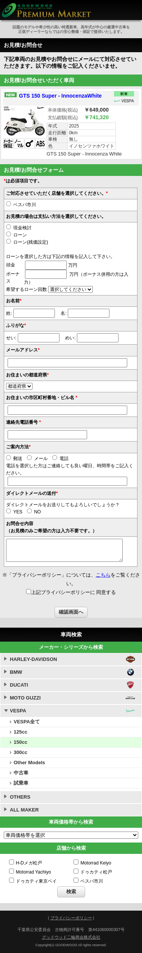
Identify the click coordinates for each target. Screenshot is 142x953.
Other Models (29, 762)
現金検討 (18, 227)
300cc (20, 752)
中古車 (21, 773)
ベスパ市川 (21, 204)
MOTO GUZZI (25, 698)
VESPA (18, 711)
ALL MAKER (24, 810)
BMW (16, 672)
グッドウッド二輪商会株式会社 (71, 937)
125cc (20, 732)
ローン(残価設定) (27, 242)
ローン (16, 235)
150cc (20, 742)
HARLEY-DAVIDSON (33, 659)
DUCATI (19, 685)
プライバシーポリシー (71, 918)
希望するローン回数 (26, 289)
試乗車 (21, 783)
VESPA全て (27, 721)
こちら (103, 575)
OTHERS (20, 797)
